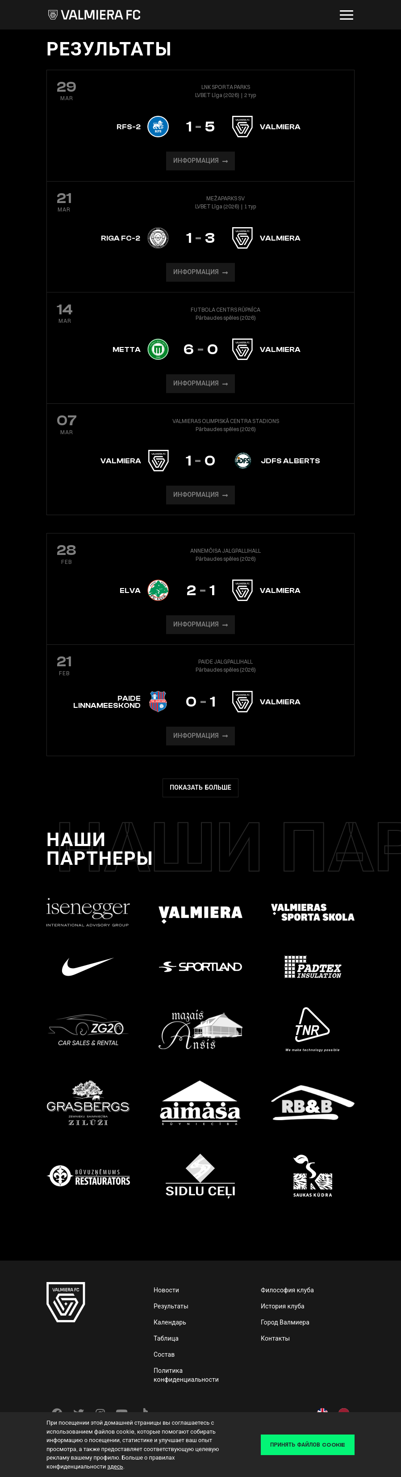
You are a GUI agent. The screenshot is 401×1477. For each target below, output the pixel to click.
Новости (166, 1290)
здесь (115, 1466)
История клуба (283, 1306)
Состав (164, 1354)
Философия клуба (287, 1290)
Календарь (170, 1322)
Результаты (171, 1306)
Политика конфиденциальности (186, 1375)
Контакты (275, 1338)
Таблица (166, 1338)
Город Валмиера (285, 1322)
